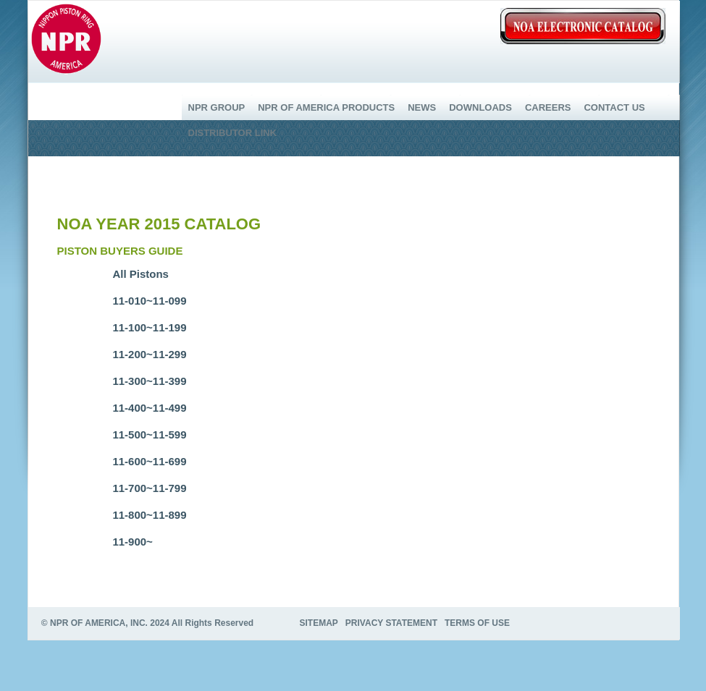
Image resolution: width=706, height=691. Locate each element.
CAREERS (548, 107)
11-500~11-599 (149, 434)
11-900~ (132, 541)
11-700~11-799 (149, 488)
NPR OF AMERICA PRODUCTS (326, 107)
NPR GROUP (216, 107)
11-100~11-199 (149, 327)
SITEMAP (319, 623)
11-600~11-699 (149, 461)
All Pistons (140, 274)
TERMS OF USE (477, 623)
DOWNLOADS (480, 107)
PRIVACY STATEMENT (391, 623)
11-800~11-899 (149, 515)
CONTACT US (614, 107)
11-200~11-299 (149, 354)
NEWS (422, 107)
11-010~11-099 (149, 300)
